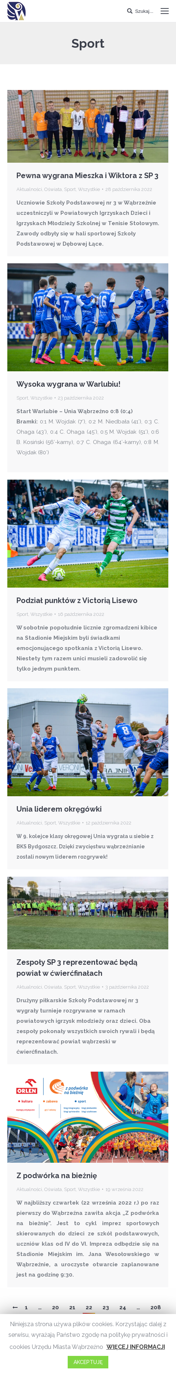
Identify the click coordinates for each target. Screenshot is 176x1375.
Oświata (53, 189)
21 (72, 1307)
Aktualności (29, 189)
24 (122, 1307)
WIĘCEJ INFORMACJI (135, 1346)
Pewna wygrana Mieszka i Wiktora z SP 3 (87, 175)
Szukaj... (144, 11)
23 (105, 1307)
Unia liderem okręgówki (59, 809)
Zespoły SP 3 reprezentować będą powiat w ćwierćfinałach (76, 968)
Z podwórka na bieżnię (56, 1175)
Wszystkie (89, 189)
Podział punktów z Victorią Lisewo (77, 600)
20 (55, 1307)
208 (155, 1307)
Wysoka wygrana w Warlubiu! (68, 384)
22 (89, 1307)
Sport (70, 189)
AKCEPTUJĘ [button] (88, 1362)
